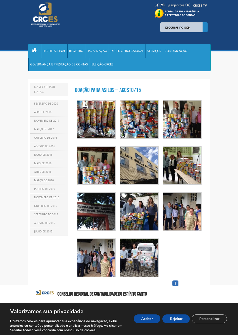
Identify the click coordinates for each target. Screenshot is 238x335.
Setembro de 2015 (46, 215)
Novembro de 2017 (46, 122)
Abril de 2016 (43, 173)
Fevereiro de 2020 (46, 105)
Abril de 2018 (43, 113)
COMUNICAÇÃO (176, 51)
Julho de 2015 (43, 232)
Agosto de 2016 (44, 147)
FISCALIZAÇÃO (97, 51)
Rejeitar (176, 318)
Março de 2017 (44, 130)
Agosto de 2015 (44, 224)
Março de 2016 (44, 181)
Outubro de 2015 (45, 207)
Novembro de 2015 (46, 198)
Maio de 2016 (43, 164)
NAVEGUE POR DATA (44, 90)
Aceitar (147, 318)
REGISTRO (76, 51)
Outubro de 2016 (45, 139)
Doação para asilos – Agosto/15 (108, 91)
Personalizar (209, 318)
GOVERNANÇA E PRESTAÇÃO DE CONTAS (59, 65)
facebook (187, 288)
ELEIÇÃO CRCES (102, 65)
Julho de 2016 (43, 156)
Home (34, 51)
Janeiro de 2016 (44, 190)
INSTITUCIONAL (54, 51)
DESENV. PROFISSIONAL (127, 51)
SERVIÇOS (154, 51)
